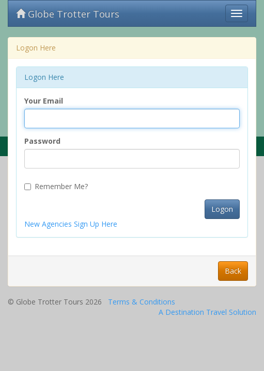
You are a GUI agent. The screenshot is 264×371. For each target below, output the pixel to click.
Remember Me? (56, 186)
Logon (222, 209)
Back (233, 271)
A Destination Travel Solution (207, 312)
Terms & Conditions (141, 302)
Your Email (43, 101)
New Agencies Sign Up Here (70, 224)
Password (42, 141)
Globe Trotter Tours (67, 14)
